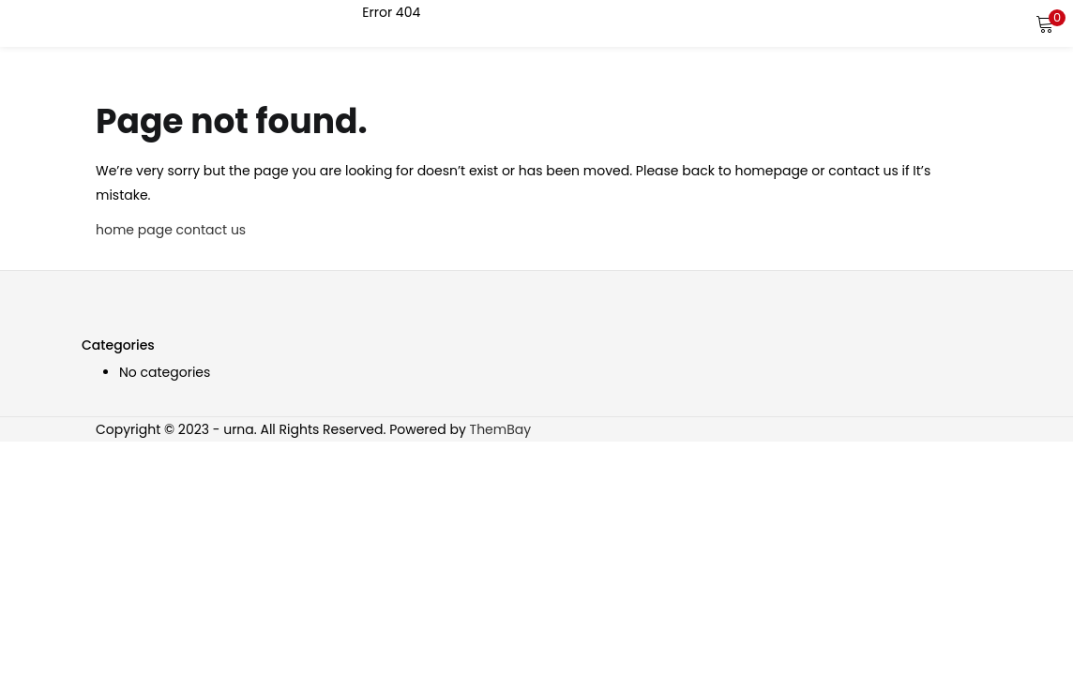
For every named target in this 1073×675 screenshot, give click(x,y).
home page (134, 229)
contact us (211, 229)
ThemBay (501, 429)
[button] (1045, 23)
